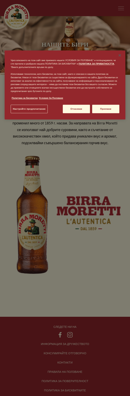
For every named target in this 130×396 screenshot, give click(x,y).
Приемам (105, 109)
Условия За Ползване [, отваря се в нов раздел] (51, 98)
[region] (65, 85)
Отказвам (76, 109)
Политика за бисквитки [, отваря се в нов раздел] (25, 98)
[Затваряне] (119, 55)
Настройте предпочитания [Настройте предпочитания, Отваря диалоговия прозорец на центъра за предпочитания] (29, 109)
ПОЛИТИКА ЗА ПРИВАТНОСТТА (96, 63)
